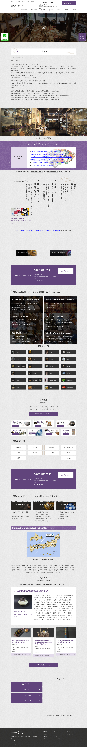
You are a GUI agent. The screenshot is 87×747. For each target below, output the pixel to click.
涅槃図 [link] (12, 60)
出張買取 (35, 731)
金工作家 (30, 453)
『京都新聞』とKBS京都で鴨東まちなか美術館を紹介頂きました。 (49, 162)
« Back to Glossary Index (17, 57)
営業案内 (26, 685)
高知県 (24, 562)
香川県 (61, 560)
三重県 (61, 565)
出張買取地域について (71, 729)
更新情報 (55, 727)
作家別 (44, 733)
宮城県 (67, 565)
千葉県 (51, 562)
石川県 (29, 560)
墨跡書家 (43, 447)
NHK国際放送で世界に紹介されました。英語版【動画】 (46, 151)
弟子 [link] (58, 66)
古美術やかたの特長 (37, 172)
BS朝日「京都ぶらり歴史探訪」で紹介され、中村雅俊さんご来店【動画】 (51, 157)
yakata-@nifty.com (19, 739)
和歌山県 (43, 567)
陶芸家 (70, 447)
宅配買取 (45, 731)
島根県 (45, 562)
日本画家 (17, 447)
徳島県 (61, 562)
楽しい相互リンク (26, 696)
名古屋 (24, 565)
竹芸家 (57, 453)
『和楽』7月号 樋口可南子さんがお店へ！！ (43, 165)
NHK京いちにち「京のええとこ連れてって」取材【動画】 (47, 160)
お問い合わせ (69, 3)
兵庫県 (40, 565)
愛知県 (13, 560)
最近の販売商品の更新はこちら (43, 414)
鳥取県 (72, 562)
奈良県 (29, 565)
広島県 (45, 565)
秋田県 (23, 560)
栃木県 (67, 562)
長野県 (19, 565)
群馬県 (19, 562)
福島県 (56, 565)
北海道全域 (50, 567)
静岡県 (40, 562)
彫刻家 (17, 453)
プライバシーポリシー (26, 690)
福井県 (51, 565)
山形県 (72, 565)
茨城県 (34, 560)
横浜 (37, 567)
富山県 (13, 565)
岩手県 (39, 560)
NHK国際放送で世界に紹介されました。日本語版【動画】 (47, 154)
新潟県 (35, 565)
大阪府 (50, 560)
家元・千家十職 (56, 447)
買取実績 (45, 727)
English (74, 9)
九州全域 (57, 567)
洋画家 (30, 447)
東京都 (56, 562)
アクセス (55, 729)
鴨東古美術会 (39, 230)
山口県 (27, 567)
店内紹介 (35, 729)
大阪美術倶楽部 (30, 230)
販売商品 (68, 727)
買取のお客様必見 (52, 172)
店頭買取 (55, 731)
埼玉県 (29, 562)
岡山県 (55, 560)
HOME (16, 9)
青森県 (18, 560)
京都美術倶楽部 (20, 230)
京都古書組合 (47, 230)
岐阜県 (73, 560)
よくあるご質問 (57, 733)
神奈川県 (66, 560)
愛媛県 (45, 560)
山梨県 (33, 567)
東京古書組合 (56, 230)
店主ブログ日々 (26, 679)
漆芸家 (43, 453)
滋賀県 (35, 562)
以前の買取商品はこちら (43, 660)
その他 (70, 453)
